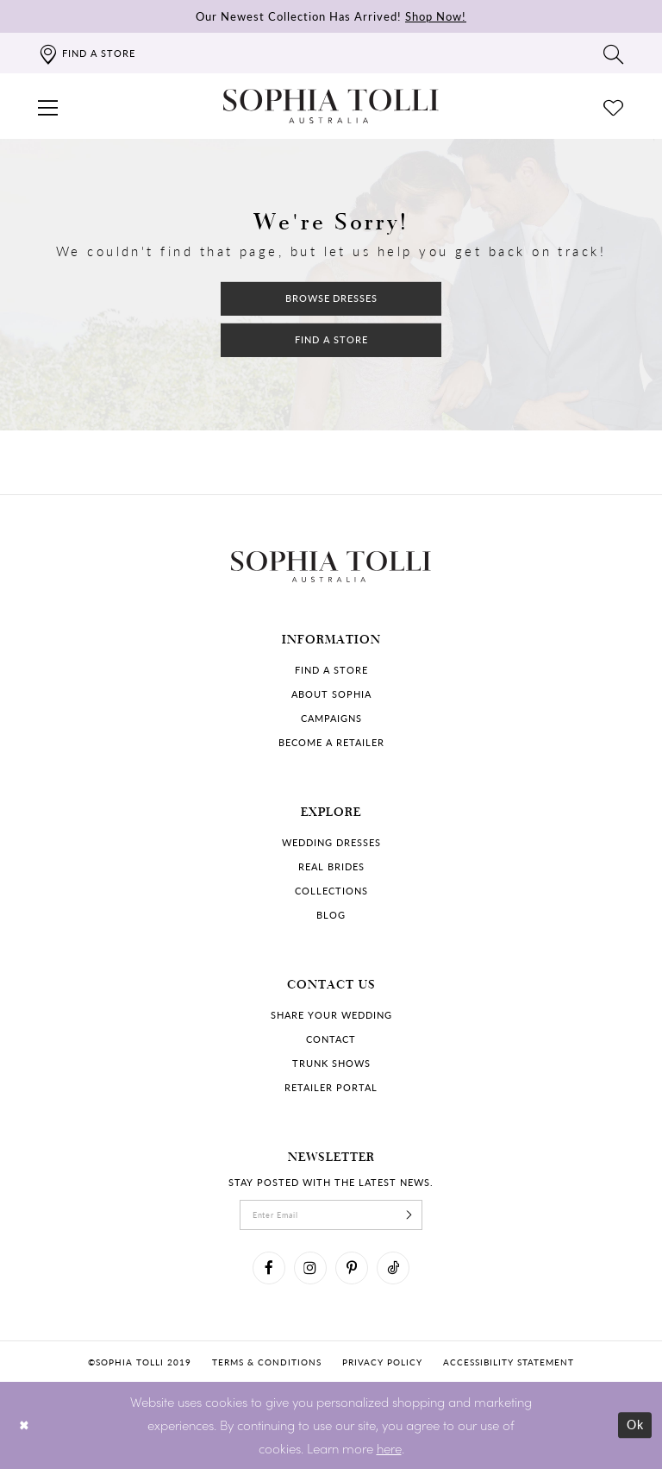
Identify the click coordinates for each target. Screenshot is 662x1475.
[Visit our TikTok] (398, 1272)
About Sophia (331, 693)
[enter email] (331, 1216)
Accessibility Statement (508, 1368)
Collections (331, 890)
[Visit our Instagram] (308, 1272)
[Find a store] (87, 53)
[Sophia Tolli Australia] (331, 106)
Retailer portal (331, 1087)
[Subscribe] (417, 1216)
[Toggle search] (613, 53)
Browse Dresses (331, 296)
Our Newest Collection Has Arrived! (331, 16)
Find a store (331, 669)
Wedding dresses (331, 842)
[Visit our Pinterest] (353, 1272)
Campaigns (331, 718)
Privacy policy (382, 1368)
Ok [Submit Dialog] (634, 1431)
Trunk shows (331, 1063)
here (389, 1454)
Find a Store (331, 341)
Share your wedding (331, 1014)
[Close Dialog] (25, 1431)
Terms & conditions (267, 1368)
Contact (331, 1038)
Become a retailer (331, 742)
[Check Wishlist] (613, 106)
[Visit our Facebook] (264, 1272)
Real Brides (331, 866)
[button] (48, 106)
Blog (331, 914)
